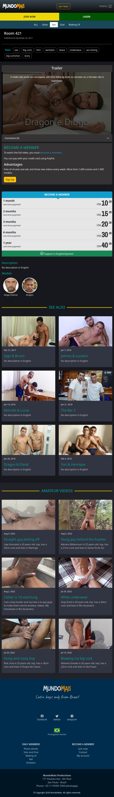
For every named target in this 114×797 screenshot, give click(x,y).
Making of (30, 755)
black (62, 50)
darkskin (50, 50)
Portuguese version (57, 734)
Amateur (31, 762)
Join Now (63, 6)
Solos (45, 24)
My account (83, 755)
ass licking (91, 50)
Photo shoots (31, 748)
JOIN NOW (29, 16)
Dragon (29, 294)
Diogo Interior (11, 294)
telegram (72, 718)
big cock (27, 50)
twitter (57, 718)
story (27, 55)
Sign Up (10, 179)
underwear (75, 50)
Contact (83, 752)
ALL (36, 24)
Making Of (74, 24)
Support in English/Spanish (57, 253)
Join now (83, 748)
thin (38, 50)
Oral (62, 24)
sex (16, 50)
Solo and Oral (31, 752)
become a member (51, 152)
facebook (42, 718)
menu (105, 6)
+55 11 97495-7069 (55, 785)
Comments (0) (12, 138)
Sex (54, 24)
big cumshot (13, 55)
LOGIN (86, 16)
